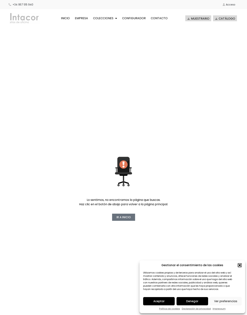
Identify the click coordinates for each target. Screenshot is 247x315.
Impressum (219, 308)
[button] (240, 265)
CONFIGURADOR (134, 18)
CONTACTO (159, 18)
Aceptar (159, 301)
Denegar (192, 301)
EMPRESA (81, 18)
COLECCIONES (105, 18)
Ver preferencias (225, 301)
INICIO (65, 18)
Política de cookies (169, 308)
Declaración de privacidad (196, 308)
